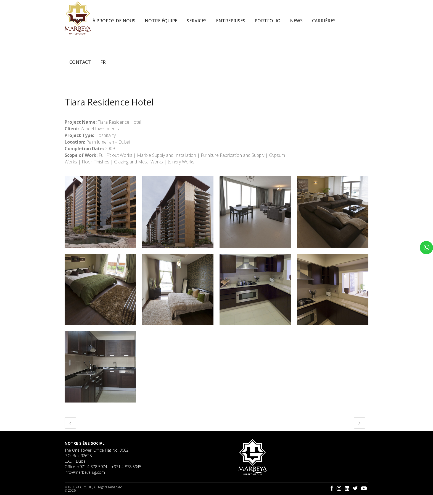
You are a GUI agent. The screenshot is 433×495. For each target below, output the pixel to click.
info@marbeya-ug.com (85, 472)
